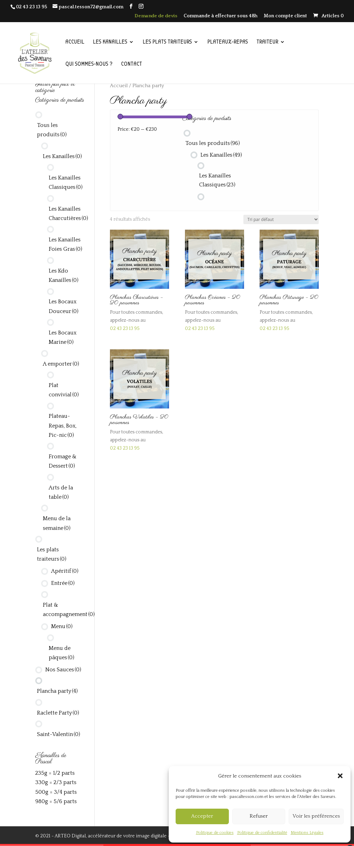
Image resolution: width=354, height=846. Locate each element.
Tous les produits (212, 143)
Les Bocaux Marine (62, 337)
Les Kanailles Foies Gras (65, 244)
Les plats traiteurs (51, 554)
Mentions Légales (307, 832)
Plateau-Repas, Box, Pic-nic (62, 425)
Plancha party (57, 691)
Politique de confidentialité (262, 832)
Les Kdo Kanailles (63, 275)
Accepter (202, 816)
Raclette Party (58, 713)
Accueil (119, 86)
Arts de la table (61, 492)
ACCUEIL (74, 42)
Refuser (259, 816)
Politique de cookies (215, 832)
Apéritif (64, 571)
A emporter (61, 364)
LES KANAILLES (110, 42)
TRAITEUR (267, 42)
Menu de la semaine (57, 523)
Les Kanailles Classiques (217, 180)
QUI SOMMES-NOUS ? (88, 64)
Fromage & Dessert (62, 461)
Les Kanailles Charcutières (68, 213)
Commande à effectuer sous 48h (221, 16)
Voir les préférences (316, 816)
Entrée (63, 583)
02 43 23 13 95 (31, 7)
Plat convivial (64, 390)
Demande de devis (156, 16)
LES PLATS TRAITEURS (167, 42)
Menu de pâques (61, 653)
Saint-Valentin (58, 734)
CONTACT (131, 64)
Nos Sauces (63, 669)
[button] (340, 775)
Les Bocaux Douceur (63, 306)
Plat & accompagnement (69, 609)
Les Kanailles (221, 155)
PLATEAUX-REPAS (227, 42)
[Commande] (281, 219)
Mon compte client (285, 16)
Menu (62, 626)
